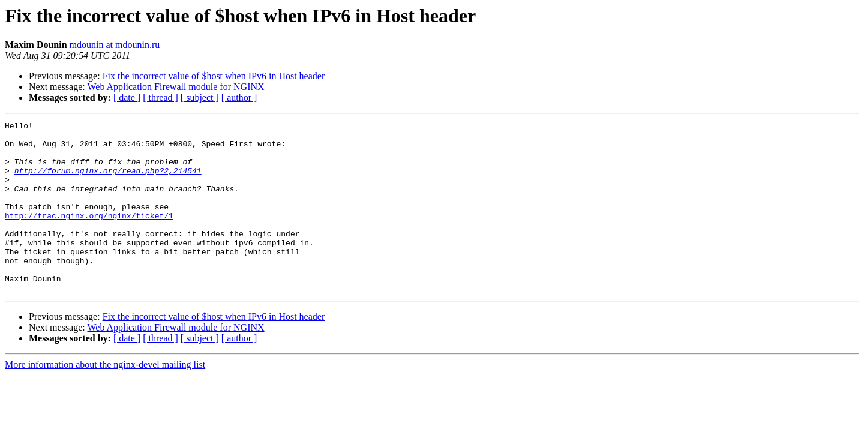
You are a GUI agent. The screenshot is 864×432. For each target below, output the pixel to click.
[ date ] (126, 97)
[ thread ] (160, 97)
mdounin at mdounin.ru (115, 45)
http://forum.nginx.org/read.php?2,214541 (108, 181)
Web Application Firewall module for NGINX (175, 87)
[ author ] (239, 97)
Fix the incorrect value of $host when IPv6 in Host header (214, 76)
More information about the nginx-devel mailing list (105, 399)
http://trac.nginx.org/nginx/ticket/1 (89, 235)
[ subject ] (200, 97)
